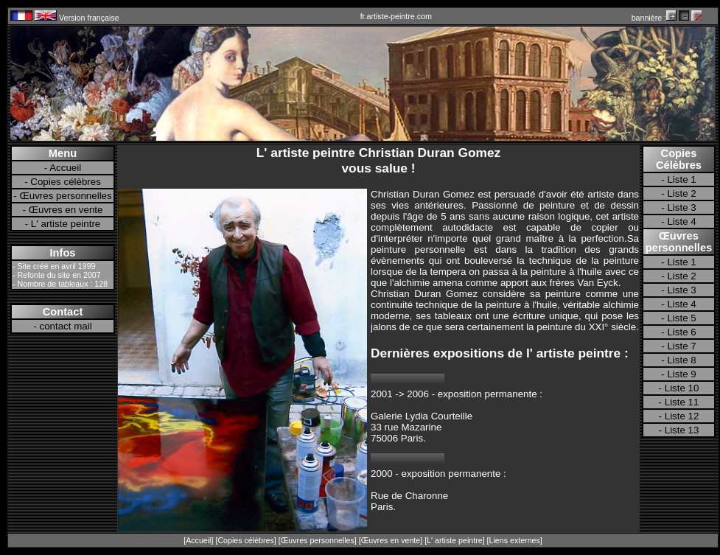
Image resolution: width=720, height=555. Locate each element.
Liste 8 (681, 360)
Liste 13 (682, 430)
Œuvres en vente (66, 209)
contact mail (66, 326)
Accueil (65, 167)
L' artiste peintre (65, 223)
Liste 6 (681, 332)
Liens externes (514, 540)
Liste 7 (681, 346)
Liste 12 (682, 416)
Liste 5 (681, 318)
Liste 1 (681, 179)
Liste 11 (682, 402)
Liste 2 (681, 193)
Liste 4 (681, 221)
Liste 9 (681, 374)
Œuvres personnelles (65, 195)
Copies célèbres (65, 181)
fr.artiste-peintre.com (396, 16)
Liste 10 (682, 388)
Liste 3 (681, 207)
